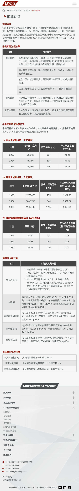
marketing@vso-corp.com (15, 471)
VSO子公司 (7, 477)
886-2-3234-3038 (12, 465)
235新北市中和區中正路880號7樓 (18, 462)
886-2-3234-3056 (12, 468)
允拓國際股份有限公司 (11, 480)
